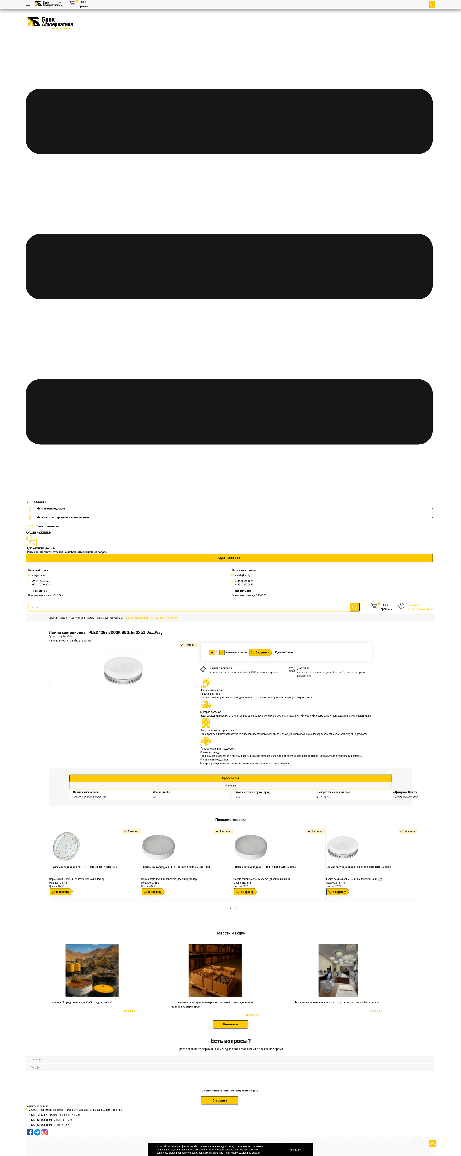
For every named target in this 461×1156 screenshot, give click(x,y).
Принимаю (295, 1149)
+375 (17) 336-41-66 (41, 1114)
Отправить (220, 1100)
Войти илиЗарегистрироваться (419, 607)
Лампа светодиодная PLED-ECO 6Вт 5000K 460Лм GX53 (176, 867)
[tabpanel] (95, 863)
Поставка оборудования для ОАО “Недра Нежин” (80, 1002)
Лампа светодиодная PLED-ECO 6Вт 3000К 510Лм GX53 (84, 867)
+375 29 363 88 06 (41, 581)
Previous (46, 866)
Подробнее (129, 1011)
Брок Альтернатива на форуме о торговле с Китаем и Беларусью (337, 1002)
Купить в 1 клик (284, 652)
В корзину (262, 652)
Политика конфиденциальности (242, 1152)
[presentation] (227, 1079)
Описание (230, 785)
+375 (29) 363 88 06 (40, 1119)
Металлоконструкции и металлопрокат (230, 517)
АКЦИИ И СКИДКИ (38, 533)
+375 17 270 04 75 (41, 584)
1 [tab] (230, 908)
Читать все (230, 1024)
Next (420, 866)
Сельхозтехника (43, 526)
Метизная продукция (230, 508)
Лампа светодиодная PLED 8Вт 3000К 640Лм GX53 (265, 867)
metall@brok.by (242, 575)
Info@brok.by (38, 575)
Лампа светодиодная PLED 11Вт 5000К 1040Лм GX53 (359, 867)
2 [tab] (235, 908)
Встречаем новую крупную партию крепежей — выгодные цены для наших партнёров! (213, 1004)
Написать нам (39, 590)
